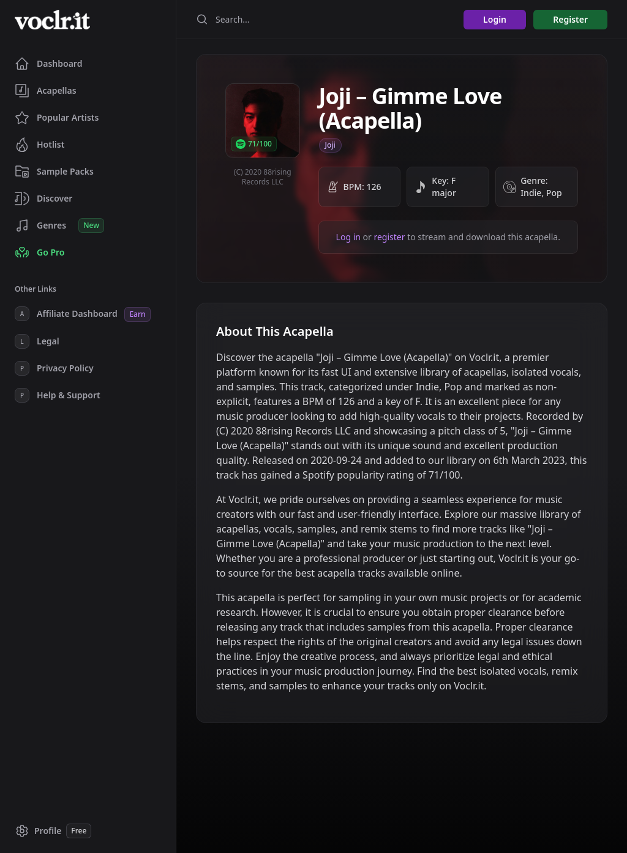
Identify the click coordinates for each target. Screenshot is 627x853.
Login (494, 19)
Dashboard (48, 63)
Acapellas (46, 90)
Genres (59, 225)
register (389, 237)
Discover (43, 198)
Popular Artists (57, 117)
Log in (348, 237)
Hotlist (39, 144)
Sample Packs (54, 171)
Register (570, 19)
